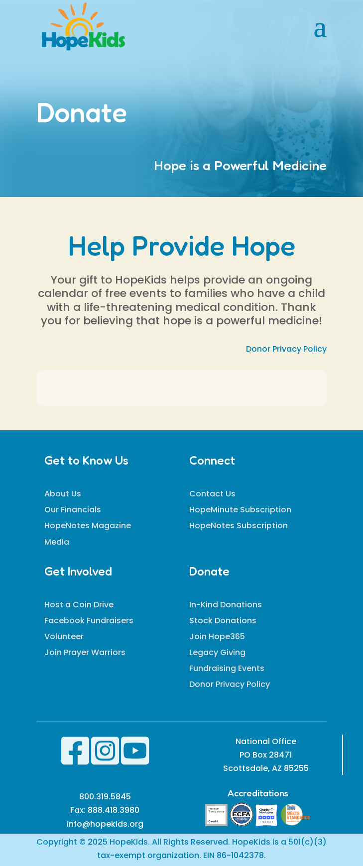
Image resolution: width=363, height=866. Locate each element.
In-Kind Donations (225, 604)
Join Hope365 (217, 636)
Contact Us (212, 493)
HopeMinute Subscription (240, 509)
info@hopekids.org (105, 824)
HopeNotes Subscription (238, 525)
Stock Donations (222, 620)
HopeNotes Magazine (87, 525)
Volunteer (64, 636)
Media (56, 542)
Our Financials (72, 509)
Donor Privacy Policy (286, 349)
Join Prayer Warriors (84, 652)
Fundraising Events (226, 668)
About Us (62, 493)
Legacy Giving (217, 652)
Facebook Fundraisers (88, 620)
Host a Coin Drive (79, 604)
